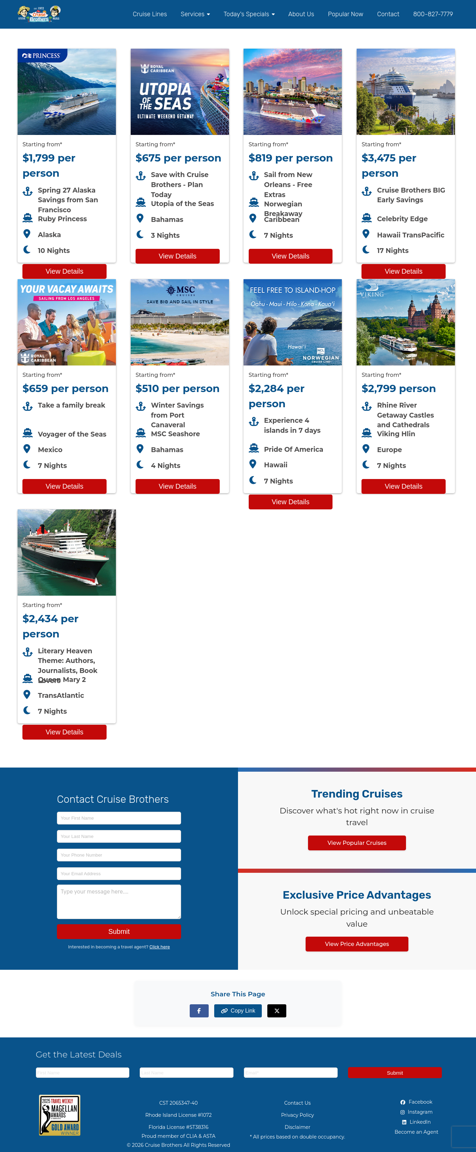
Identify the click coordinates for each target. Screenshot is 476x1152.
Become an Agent (416, 1132)
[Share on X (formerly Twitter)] (276, 1010)
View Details (64, 271)
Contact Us (297, 1103)
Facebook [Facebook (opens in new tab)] (416, 1102)
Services (195, 14)
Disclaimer (297, 1127)
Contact (388, 14)
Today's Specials (249, 14)
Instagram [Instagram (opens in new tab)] (416, 1112)
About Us (301, 14)
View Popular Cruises (356, 843)
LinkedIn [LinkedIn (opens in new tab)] (416, 1122)
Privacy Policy (297, 1115)
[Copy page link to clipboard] (238, 1010)
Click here (159, 946)
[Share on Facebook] (199, 1010)
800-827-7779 (433, 14)
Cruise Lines (150, 14)
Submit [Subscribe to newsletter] (395, 1073)
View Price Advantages (357, 944)
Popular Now (346, 14)
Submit (119, 931)
